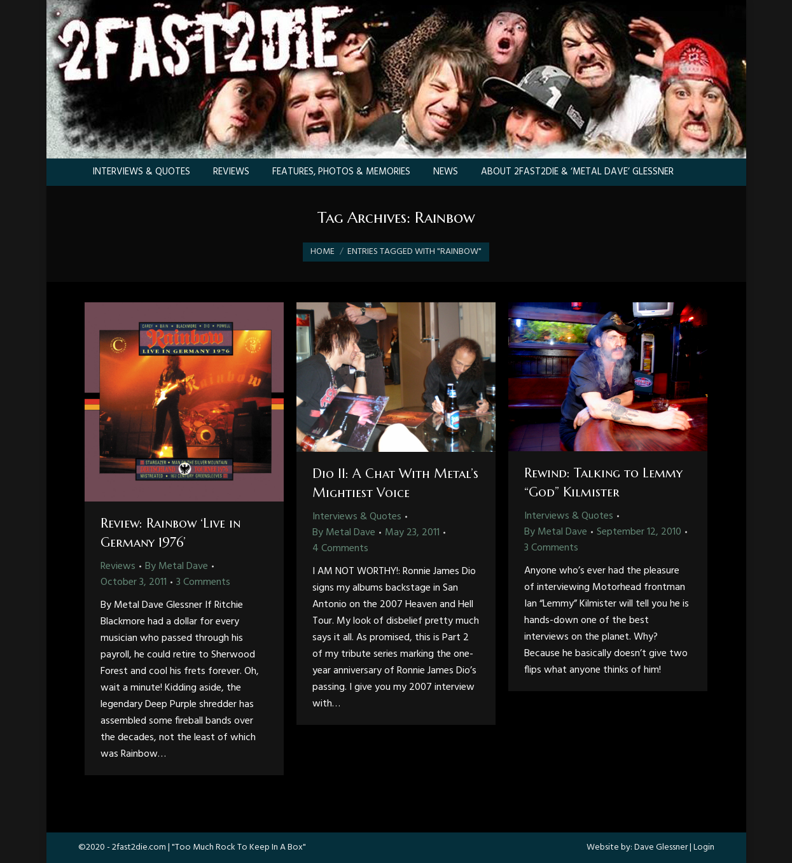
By (176, 566)
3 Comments (203, 582)
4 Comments (340, 548)
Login (703, 847)
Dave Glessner (661, 847)
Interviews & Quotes (356, 517)
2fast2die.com (139, 847)
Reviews (118, 566)
